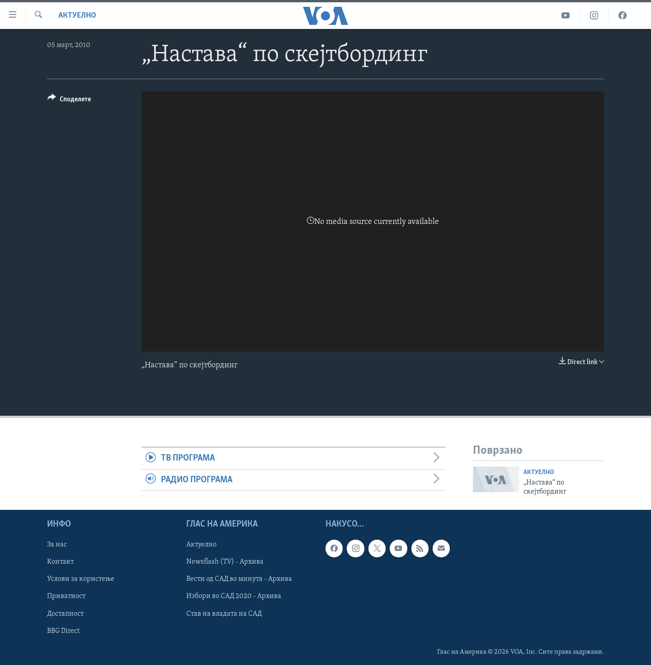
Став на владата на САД (224, 614)
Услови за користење (80, 579)
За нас (57, 545)
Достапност (65, 614)
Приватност (66, 596)
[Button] (69, 100)
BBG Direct (63, 631)
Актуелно (77, 15)
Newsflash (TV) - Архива (225, 562)
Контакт (60, 562)
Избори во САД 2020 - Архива (233, 596)
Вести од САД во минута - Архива (239, 579)
